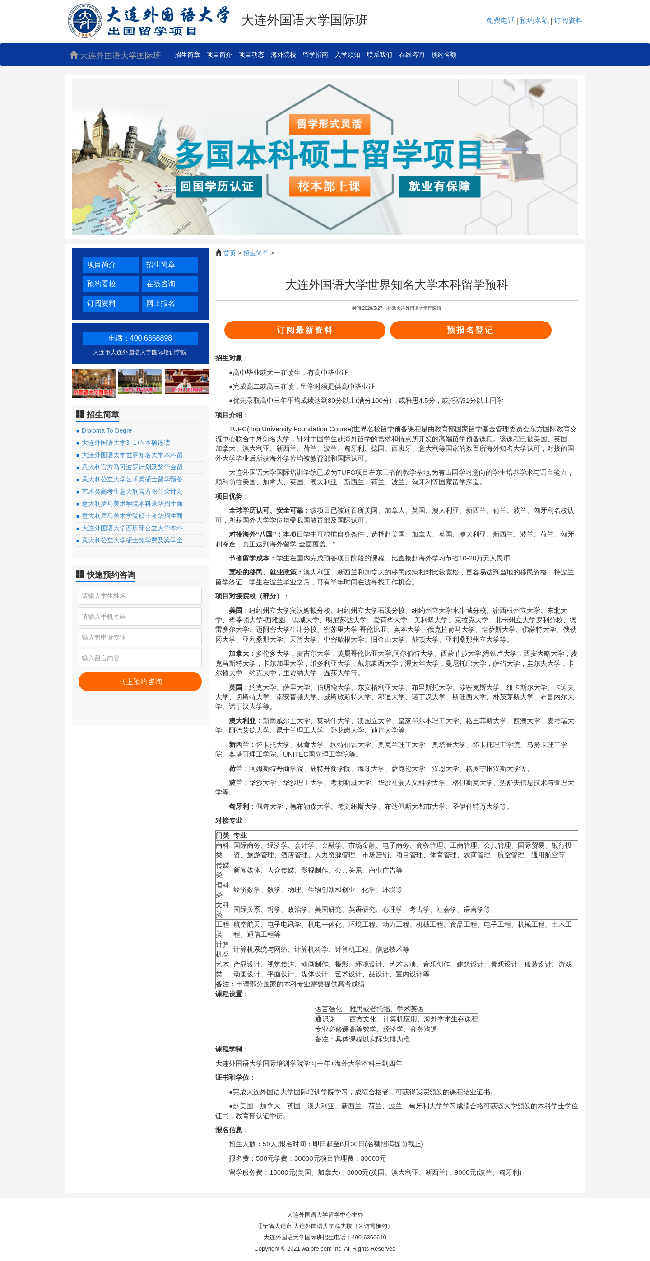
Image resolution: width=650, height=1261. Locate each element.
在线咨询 (411, 54)
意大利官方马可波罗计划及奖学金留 (132, 467)
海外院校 (283, 54)
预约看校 (101, 284)
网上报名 (160, 303)
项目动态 (251, 54)
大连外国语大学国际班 (115, 55)
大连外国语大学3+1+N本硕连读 (126, 442)
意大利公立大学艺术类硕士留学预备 (132, 479)
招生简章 (187, 54)
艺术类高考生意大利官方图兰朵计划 (132, 491)
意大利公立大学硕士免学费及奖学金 (132, 540)
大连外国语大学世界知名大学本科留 (132, 454)
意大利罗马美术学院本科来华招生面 (132, 503)
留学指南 (315, 54)
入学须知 (347, 54)
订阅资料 (101, 303)
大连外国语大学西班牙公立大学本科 (132, 528)
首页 (229, 253)
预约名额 (443, 54)
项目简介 (219, 54)
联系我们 (379, 54)
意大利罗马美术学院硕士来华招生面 (132, 515)
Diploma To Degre (107, 430)
